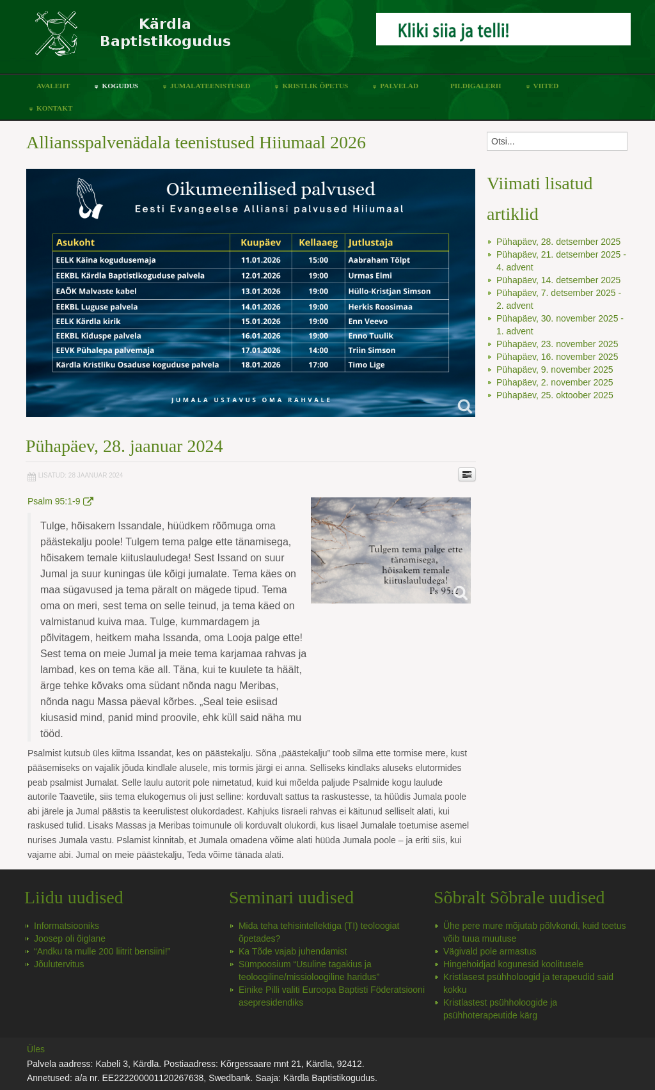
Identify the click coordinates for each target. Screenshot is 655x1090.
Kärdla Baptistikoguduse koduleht (196, 40)
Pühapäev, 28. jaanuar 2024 (124, 446)
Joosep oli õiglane (70, 938)
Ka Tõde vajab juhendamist (293, 951)
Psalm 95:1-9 (60, 501)
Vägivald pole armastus (490, 951)
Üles (36, 1049)
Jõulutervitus (59, 964)
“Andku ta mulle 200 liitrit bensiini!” (102, 951)
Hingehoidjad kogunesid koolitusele (513, 964)
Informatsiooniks (66, 926)
